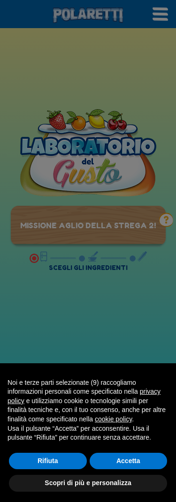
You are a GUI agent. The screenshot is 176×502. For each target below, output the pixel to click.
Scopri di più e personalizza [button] (88, 483)
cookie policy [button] (113, 419)
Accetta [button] (128, 461)
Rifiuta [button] (48, 461)
